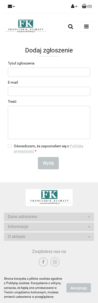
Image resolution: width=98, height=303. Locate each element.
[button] (87, 6)
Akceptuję (78, 288)
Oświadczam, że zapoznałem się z (48, 148)
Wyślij (48, 163)
